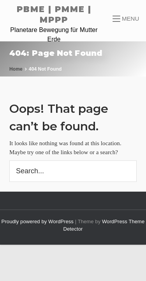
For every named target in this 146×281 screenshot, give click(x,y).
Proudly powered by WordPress (38, 221)
